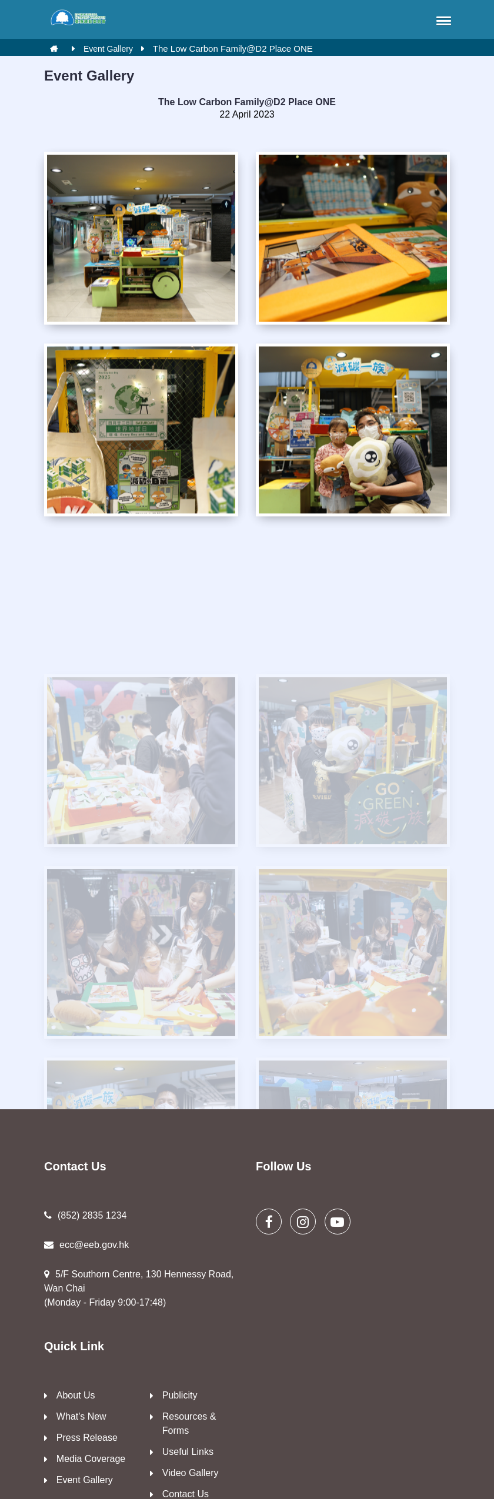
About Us (75, 1395)
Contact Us (185, 1494)
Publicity (180, 1395)
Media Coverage (90, 1459)
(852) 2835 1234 (85, 1215)
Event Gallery (108, 48)
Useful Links (187, 1452)
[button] (441, 20)
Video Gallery (190, 1473)
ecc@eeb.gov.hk (86, 1245)
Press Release (87, 1438)
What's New (81, 1416)
